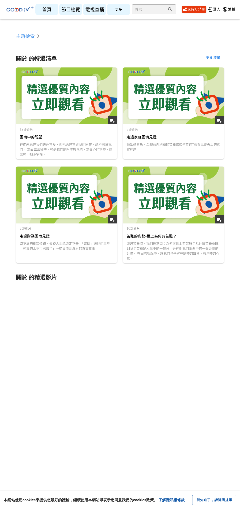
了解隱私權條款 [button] (171, 500)
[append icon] (170, 9)
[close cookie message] (214, 500)
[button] (228, 9)
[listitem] (46, 9)
